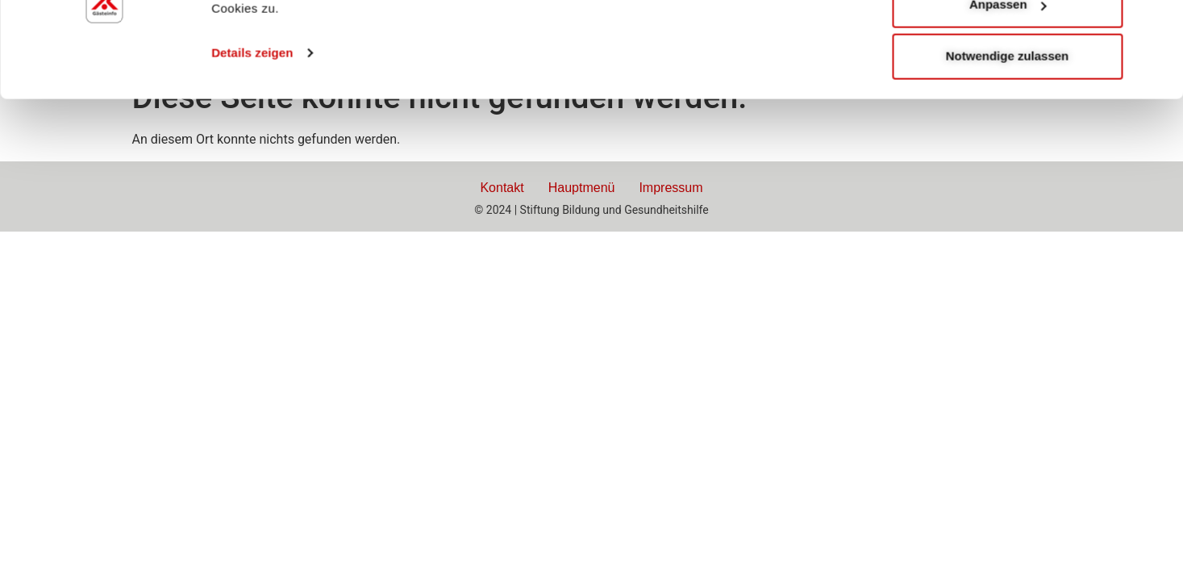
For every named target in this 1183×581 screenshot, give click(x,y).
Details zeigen (252, 141)
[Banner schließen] (1158, 25)
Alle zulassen (1006, 41)
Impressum (670, 187)
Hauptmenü (581, 187)
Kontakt (501, 187)
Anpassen (1008, 93)
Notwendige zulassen (1007, 145)
